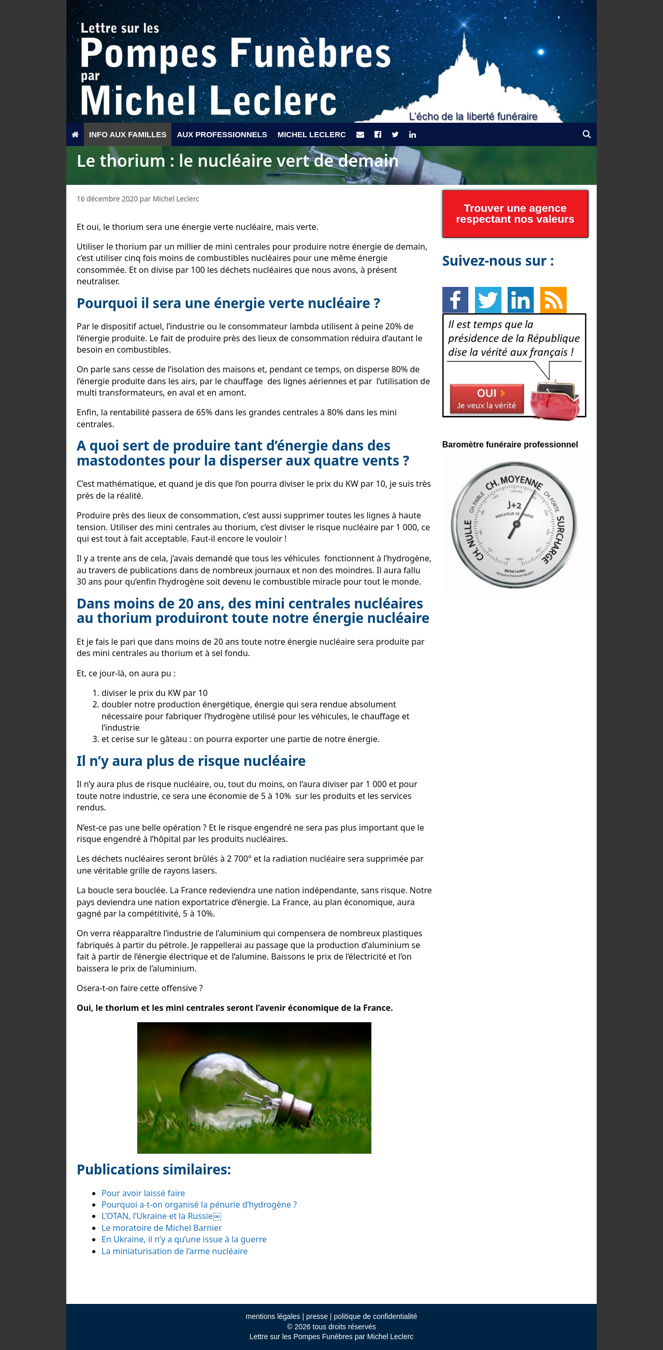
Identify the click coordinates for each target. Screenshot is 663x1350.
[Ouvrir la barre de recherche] (586, 134)
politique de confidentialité (375, 1316)
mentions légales (273, 1316)
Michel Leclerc (312, 134)
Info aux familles (127, 134)
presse (317, 1316)
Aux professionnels (222, 134)
